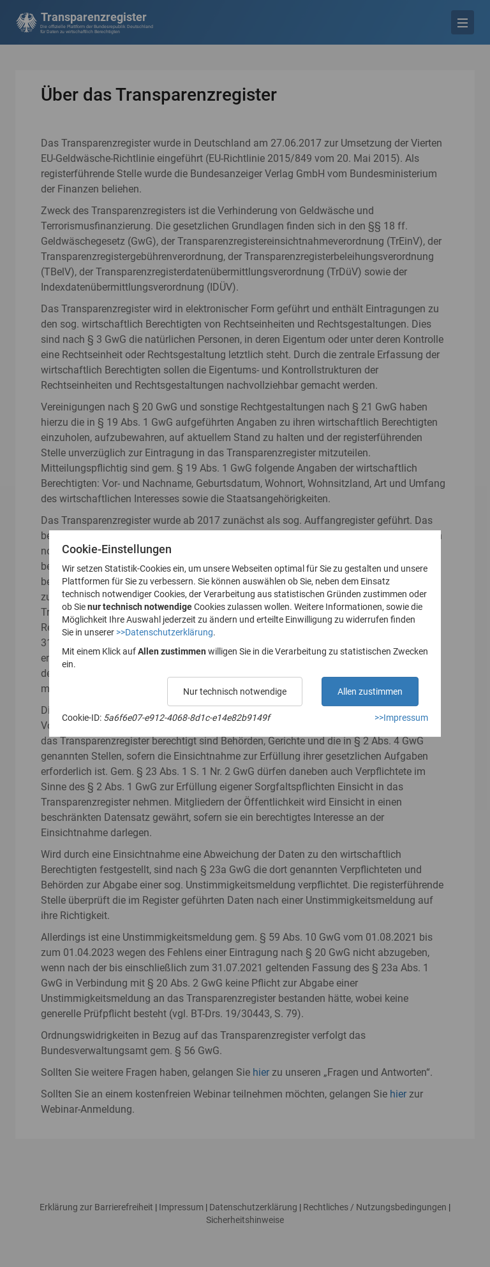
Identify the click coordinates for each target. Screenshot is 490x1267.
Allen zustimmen (370, 691)
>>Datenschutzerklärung (164, 632)
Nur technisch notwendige (234, 691)
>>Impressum (401, 718)
